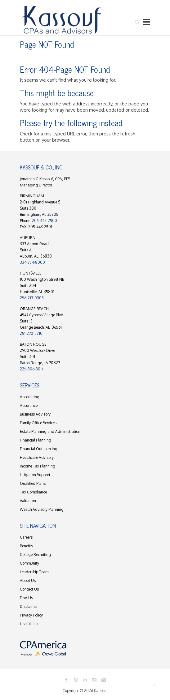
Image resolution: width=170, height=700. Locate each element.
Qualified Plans (33, 483)
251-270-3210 (31, 333)
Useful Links (30, 623)
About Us (28, 580)
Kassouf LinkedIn (85, 680)
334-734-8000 (32, 262)
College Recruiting (35, 554)
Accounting (29, 397)
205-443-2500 (44, 220)
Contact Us (29, 589)
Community (29, 563)
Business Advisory (35, 414)
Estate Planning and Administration (50, 431)
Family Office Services (38, 422)
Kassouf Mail (94, 680)
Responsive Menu (146, 22)
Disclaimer (29, 606)
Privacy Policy (31, 615)
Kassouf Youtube (75, 680)
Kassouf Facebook (66, 680)
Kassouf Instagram (103, 680)
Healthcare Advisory (37, 457)
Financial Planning (35, 440)
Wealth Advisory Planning (42, 509)
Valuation (28, 500)
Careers (26, 537)
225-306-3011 (31, 369)
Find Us (26, 597)
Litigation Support (35, 474)
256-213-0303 (32, 298)
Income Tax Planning (37, 466)
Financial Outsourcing (38, 448)
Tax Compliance (33, 492)
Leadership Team (34, 572)
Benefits (26, 546)
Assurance (29, 405)
